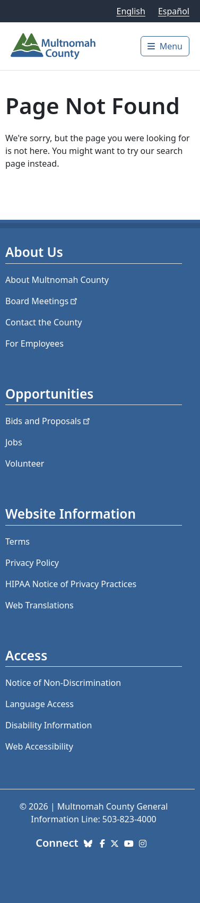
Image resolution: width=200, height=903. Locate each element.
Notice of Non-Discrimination (63, 683)
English (130, 11)
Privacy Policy (32, 563)
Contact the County (43, 322)
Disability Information (48, 725)
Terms (17, 541)
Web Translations (39, 605)
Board (42, 301)
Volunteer (24, 463)
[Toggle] (165, 46)
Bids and (48, 421)
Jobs (13, 442)
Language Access (39, 704)
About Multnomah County (57, 280)
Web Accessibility (39, 746)
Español (173, 11)
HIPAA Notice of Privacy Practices (70, 584)
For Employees (34, 343)
